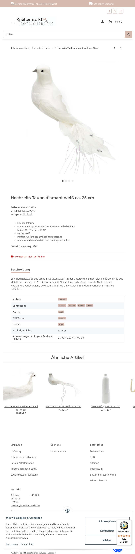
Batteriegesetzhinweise (103, 474)
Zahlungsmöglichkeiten (24, 457)
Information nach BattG (24, 468)
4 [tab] (73, 181)
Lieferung (16, 451)
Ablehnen (105, 540)
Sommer (71, 305)
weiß (61, 312)
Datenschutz (29, 544)
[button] (102, 21)
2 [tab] (66, 181)
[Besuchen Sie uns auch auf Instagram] (115, 11)
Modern (62, 318)
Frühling (62, 305)
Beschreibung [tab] (20, 269)
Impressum (14, 544)
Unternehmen (58, 451)
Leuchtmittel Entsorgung (24, 474)
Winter (89, 305)
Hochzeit (28, 214)
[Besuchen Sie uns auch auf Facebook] (109, 11)
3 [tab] (69, 181)
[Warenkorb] (115, 21)
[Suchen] (64, 34)
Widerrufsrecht (98, 480)
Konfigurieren (105, 530)
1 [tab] (63, 181)
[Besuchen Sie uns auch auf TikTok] (121, 11)
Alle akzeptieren (105, 521)
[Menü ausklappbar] (14, 21)
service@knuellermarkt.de (25, 505)
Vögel (61, 324)
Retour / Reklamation (22, 462)
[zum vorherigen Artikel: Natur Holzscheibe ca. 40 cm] (114, 48)
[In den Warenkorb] (13, 59)
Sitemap (94, 462)
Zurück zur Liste (21, 47)
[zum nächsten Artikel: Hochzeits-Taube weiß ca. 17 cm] (121, 48)
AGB (92, 457)
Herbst (81, 305)
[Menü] (130, 522)
